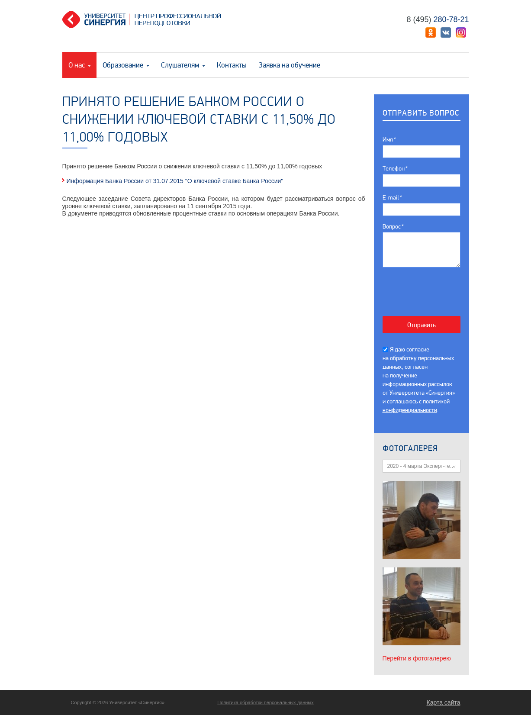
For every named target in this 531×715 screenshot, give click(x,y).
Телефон (395, 168)
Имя (389, 139)
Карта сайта (443, 702)
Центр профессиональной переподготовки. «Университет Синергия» (145, 19)
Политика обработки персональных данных (265, 702)
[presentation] (426, 287)
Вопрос (393, 226)
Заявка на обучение (289, 65)
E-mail (392, 197)
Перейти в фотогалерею (417, 658)
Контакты (232, 65)
